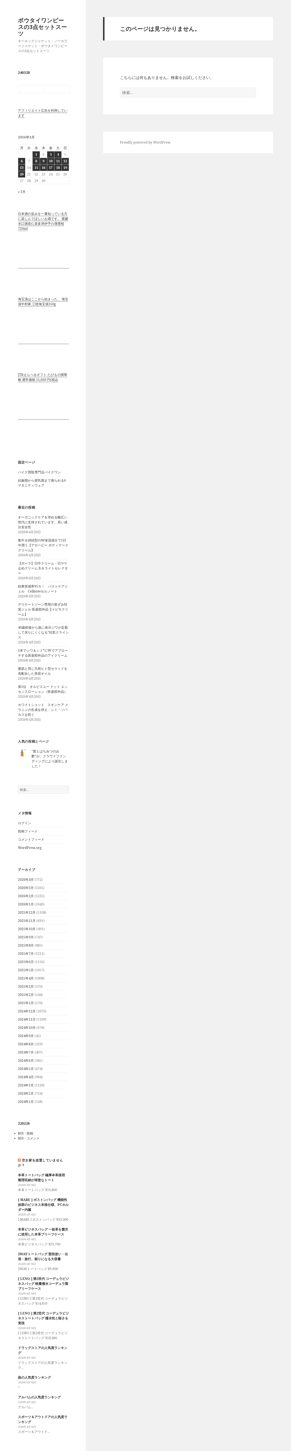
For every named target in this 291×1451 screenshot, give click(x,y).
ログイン (24, 823)
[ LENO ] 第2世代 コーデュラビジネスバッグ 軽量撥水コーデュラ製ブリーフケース (43, 1283)
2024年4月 (26, 1077)
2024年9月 (26, 1036)
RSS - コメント (29, 1138)
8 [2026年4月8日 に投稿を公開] (36, 161)
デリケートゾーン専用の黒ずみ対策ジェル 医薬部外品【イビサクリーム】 (43, 609)
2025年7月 (26, 953)
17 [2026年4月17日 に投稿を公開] (51, 167)
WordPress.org (30, 847)
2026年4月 (26, 879)
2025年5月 (26, 970)
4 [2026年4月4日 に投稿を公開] (58, 154)
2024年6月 (26, 1060)
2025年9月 (26, 937)
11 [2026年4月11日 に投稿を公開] (58, 161)
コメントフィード (31, 839)
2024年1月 (26, 1101)
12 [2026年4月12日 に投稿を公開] (65, 161)
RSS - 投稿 (25, 1133)
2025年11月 (27, 920)
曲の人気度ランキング (34, 1377)
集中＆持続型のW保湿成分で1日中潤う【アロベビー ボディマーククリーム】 (43, 545)
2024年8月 (26, 1044)
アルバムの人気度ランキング (39, 1397)
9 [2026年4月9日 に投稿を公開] (43, 161)
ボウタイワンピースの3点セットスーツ (42, 26)
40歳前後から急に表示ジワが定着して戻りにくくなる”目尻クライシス (43, 632)
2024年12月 (27, 1011)
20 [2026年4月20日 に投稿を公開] (21, 174)
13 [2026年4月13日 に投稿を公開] (21, 167)
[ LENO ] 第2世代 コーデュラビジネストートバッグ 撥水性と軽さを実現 (43, 1318)
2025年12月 (27, 912)
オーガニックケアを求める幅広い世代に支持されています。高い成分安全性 (42, 522)
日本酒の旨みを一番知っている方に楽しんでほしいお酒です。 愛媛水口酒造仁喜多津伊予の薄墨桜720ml (43, 221)
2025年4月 (26, 978)
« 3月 (22, 191)
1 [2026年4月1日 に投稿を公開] (36, 154)
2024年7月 (26, 1052)
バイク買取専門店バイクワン (39, 472)
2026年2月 (26, 896)
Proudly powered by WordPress (145, 142)
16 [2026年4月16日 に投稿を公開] (43, 167)
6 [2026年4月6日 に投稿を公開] (22, 161)
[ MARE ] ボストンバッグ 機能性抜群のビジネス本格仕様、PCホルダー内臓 (43, 1204)
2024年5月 (26, 1068)
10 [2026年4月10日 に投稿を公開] (51, 161)
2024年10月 (27, 1027)
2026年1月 (26, 904)
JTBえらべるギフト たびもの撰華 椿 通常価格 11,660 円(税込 (42, 377)
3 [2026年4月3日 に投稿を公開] (51, 154)
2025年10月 (27, 929)
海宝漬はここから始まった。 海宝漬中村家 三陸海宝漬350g (43, 301)
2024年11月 (27, 1019)
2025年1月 (26, 1003)
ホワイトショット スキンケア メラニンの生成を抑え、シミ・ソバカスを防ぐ (43, 709)
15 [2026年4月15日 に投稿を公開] (36, 167)
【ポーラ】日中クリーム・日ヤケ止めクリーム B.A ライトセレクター (43, 568)
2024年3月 (26, 1085)
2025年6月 (26, 962)
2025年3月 (26, 986)
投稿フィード (28, 831)
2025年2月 (26, 994)
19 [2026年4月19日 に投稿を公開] (65, 167)
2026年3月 (26, 887)
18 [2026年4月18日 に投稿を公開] (58, 167)
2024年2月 (26, 1093)
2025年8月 (26, 945)
